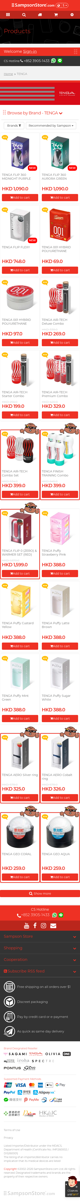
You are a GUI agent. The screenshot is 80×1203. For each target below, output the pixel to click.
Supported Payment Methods (22, 1079)
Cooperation (15, 959)
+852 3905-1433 (34, 61)
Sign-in (30, 51)
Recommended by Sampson (51, 125)
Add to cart (20, 197)
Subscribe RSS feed (24, 971)
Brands (14, 125)
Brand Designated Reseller (21, 1048)
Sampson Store (18, 936)
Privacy (8, 1137)
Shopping (13, 948)
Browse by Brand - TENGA (34, 112)
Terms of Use (12, 1130)
